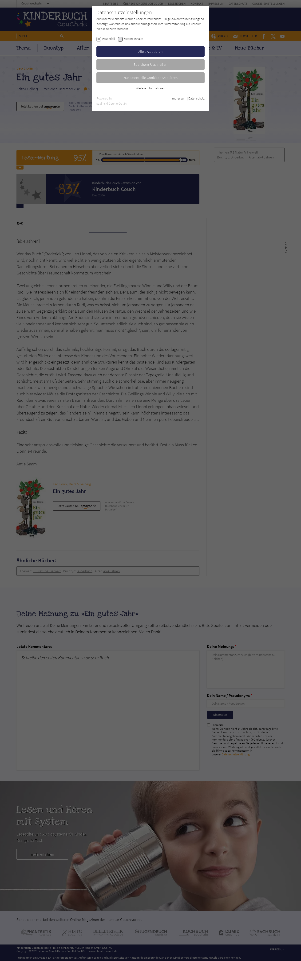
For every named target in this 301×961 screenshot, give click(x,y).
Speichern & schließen (150, 64)
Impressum (178, 98)
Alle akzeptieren (150, 51)
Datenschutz (196, 98)
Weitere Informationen (150, 88)
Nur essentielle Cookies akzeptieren (150, 77)
